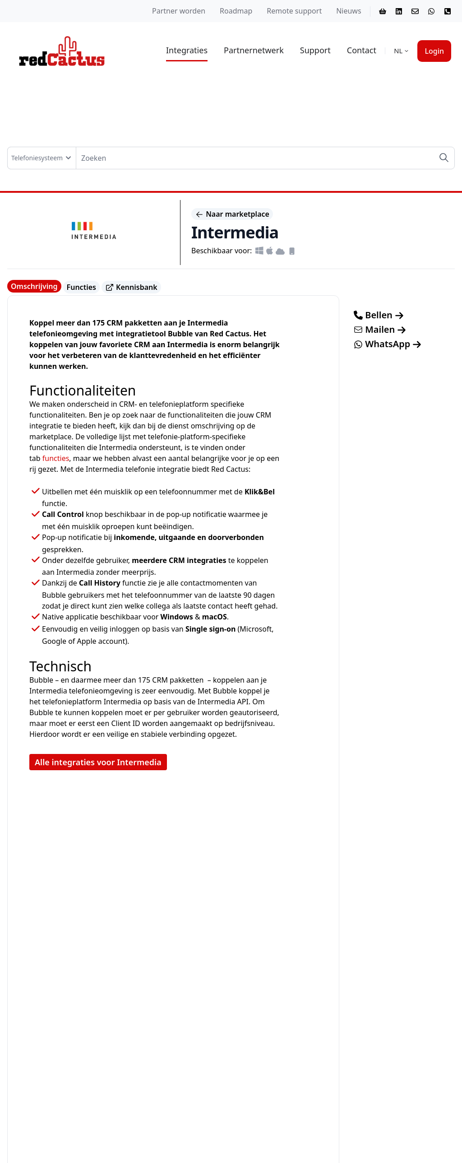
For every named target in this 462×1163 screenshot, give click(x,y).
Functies (81, 287)
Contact (361, 50)
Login (434, 51)
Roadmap (236, 11)
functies (55, 458)
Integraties (187, 50)
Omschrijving (34, 286)
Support (315, 50)
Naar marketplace (232, 214)
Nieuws (348, 11)
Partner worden (178, 11)
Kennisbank (131, 287)
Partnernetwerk (254, 50)
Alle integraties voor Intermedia (98, 762)
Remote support (294, 11)
